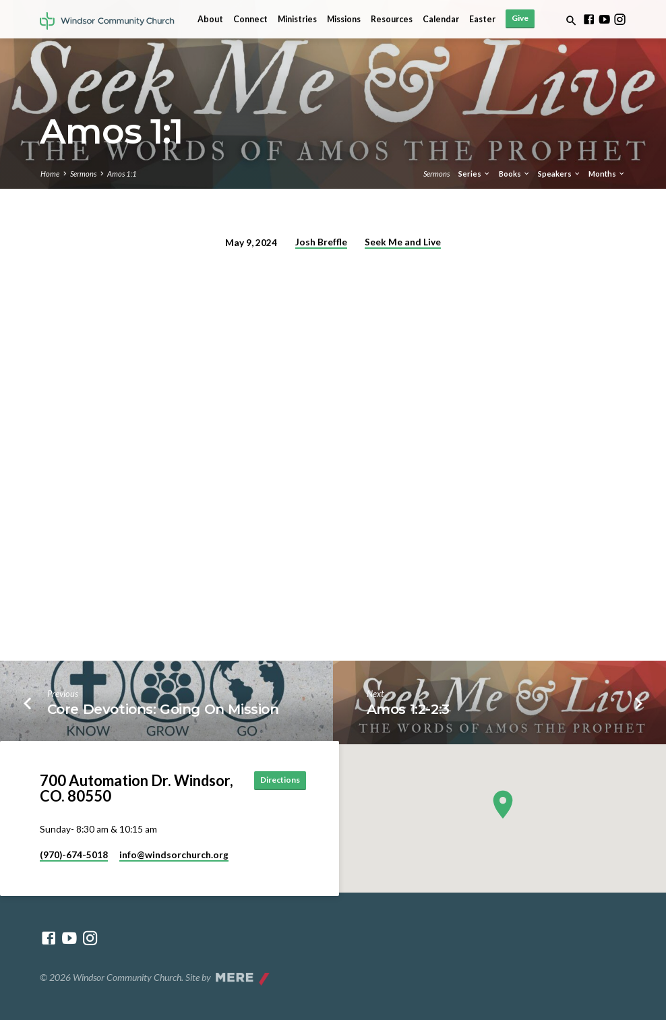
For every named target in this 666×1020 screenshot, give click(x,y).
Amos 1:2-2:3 (408, 708)
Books (515, 173)
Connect (250, 19)
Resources (392, 19)
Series (474, 173)
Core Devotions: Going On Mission (163, 708)
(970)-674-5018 (74, 854)
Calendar (441, 19)
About (210, 19)
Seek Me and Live (403, 242)
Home (49, 173)
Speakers (559, 173)
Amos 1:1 (122, 173)
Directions (276, 780)
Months (607, 173)
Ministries (297, 19)
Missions (344, 19)
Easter (482, 19)
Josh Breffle (321, 242)
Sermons (83, 173)
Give (520, 18)
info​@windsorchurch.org (174, 854)
